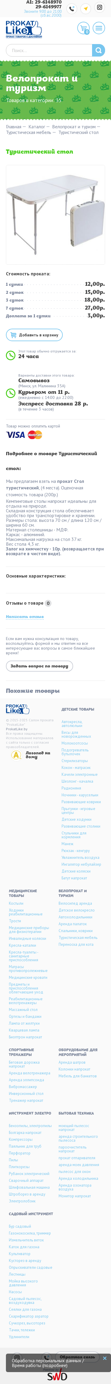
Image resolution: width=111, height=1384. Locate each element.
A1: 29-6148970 (44, 2)
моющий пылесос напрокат (74, 1128)
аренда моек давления (79, 1165)
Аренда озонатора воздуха (75, 1187)
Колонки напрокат (74, 1069)
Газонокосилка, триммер (30, 1233)
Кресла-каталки (22, 945)
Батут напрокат (74, 878)
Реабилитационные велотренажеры (26, 1001)
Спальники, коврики (76, 931)
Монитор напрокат (75, 1196)
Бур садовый (20, 1226)
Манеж (67, 844)
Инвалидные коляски (27, 938)
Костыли (16, 903)
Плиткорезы (19, 1167)
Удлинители (19, 1337)
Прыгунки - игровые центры (78, 811)
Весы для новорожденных (76, 734)
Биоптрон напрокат (25, 1037)
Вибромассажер (23, 1087)
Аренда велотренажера (29, 1073)
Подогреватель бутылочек (75, 752)
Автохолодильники (75, 917)
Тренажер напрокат (26, 1100)
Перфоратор (19, 1153)
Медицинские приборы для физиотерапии (29, 930)
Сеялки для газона (25, 1309)
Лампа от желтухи (24, 1023)
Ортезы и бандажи (25, 1016)
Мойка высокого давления (23, 1283)
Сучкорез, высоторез (27, 1323)
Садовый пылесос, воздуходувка (25, 1301)
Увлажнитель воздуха (80, 857)
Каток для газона (24, 1247)
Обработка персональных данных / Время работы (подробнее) (48, 1363)
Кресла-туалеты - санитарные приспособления (23, 956)
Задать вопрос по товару (39, 666)
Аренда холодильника (78, 1178)
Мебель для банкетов (78, 1076)
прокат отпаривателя (77, 1158)
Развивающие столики (81, 826)
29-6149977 (49, 7)
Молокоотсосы (75, 743)
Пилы (13, 1160)
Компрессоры (21, 1139)
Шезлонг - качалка (77, 781)
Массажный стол (23, 1010)
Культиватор (19, 1254)
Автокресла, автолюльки (72, 724)
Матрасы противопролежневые (28, 969)
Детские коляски (76, 871)
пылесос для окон (75, 1172)
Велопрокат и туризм (74, 126)
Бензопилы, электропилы (30, 1126)
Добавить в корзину (38, 335)
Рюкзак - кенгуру (76, 851)
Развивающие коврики (81, 802)
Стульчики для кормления (74, 835)
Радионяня (71, 788)
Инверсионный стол (26, 1094)
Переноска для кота (76, 944)
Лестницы (17, 1274)
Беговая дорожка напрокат (24, 1064)
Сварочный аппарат (26, 1180)
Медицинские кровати (28, 977)
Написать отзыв (25, 617)
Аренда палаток (73, 924)
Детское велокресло (77, 910)
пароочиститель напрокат (72, 1149)
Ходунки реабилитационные (26, 912)
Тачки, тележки (22, 1330)
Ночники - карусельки (80, 795)
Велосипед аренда (75, 903)
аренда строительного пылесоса (78, 1138)
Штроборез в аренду (27, 1194)
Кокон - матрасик (76, 768)
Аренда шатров (72, 1062)
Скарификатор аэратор (29, 1316)
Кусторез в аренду (25, 1261)
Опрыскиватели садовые (30, 1267)
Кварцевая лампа (24, 1030)
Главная (13, 126)
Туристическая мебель (28, 132)
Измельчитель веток (26, 1240)
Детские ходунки (76, 819)
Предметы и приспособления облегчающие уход (26, 988)
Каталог (36, 126)
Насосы (15, 1292)
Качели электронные (80, 774)
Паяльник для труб (25, 1146)
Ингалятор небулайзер (81, 864)
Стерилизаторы (75, 761)
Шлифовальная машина (29, 1187)
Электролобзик (22, 1201)
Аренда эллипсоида (26, 1080)
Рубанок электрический (29, 1174)
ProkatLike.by (17, 729)
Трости (15, 921)
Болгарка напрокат (25, 1133)
